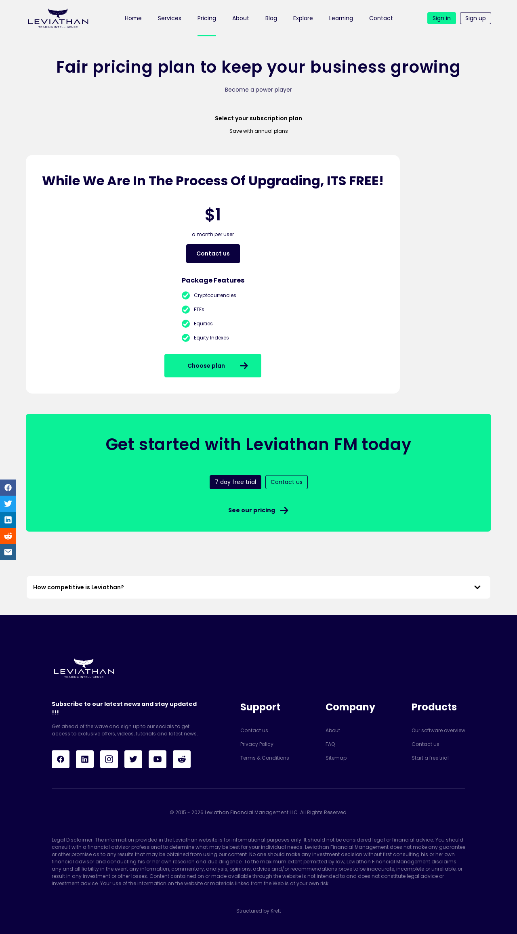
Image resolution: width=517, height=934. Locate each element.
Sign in (442, 18)
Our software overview (438, 730)
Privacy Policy (256, 744)
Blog (271, 18)
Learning (341, 18)
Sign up (475, 18)
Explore (303, 18)
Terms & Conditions (264, 757)
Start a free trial (430, 757)
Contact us (254, 730)
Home (133, 18)
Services (169, 18)
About (240, 18)
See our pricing (258, 510)
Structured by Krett (258, 910)
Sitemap (336, 757)
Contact (381, 18)
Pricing (207, 18)
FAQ (330, 744)
